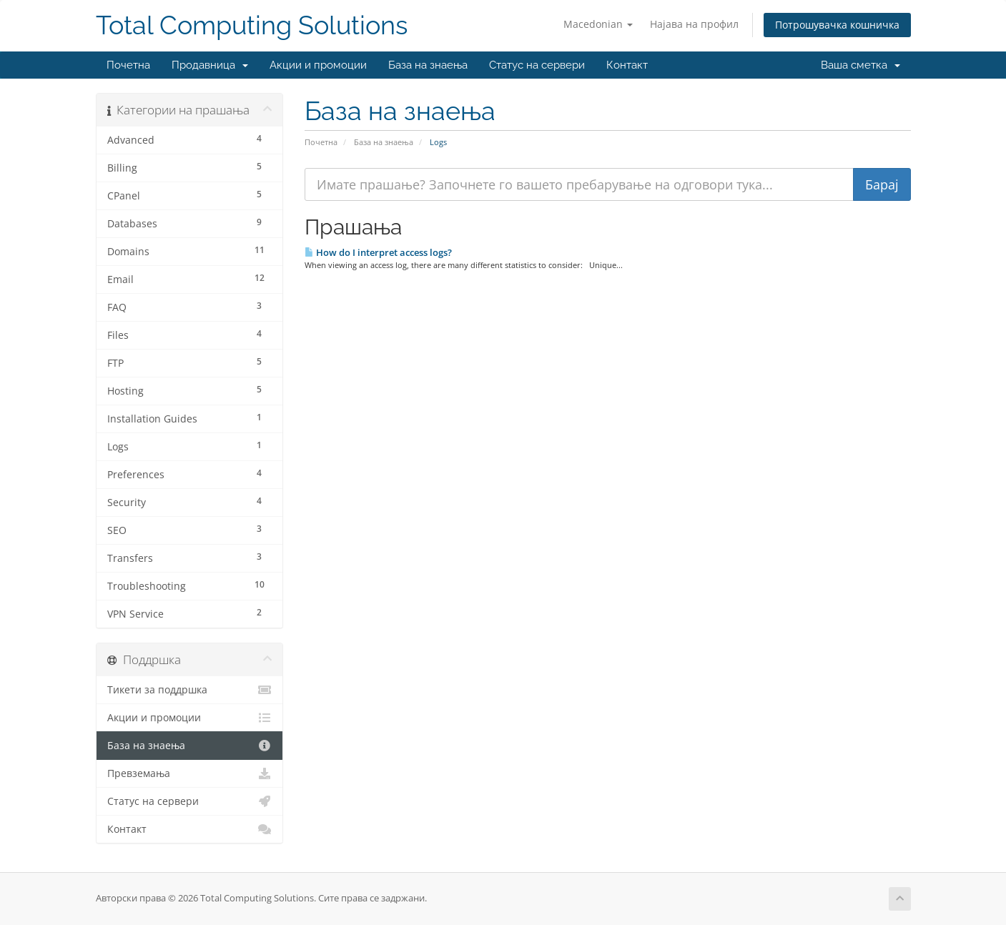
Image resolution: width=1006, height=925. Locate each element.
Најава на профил (694, 24)
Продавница (210, 65)
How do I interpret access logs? (378, 252)
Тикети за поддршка (189, 689)
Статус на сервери (537, 65)
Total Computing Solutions (252, 25)
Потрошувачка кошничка (837, 24)
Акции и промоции (318, 65)
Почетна (128, 65)
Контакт (627, 65)
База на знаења (428, 65)
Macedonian (598, 24)
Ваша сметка (860, 65)
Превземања (189, 773)
